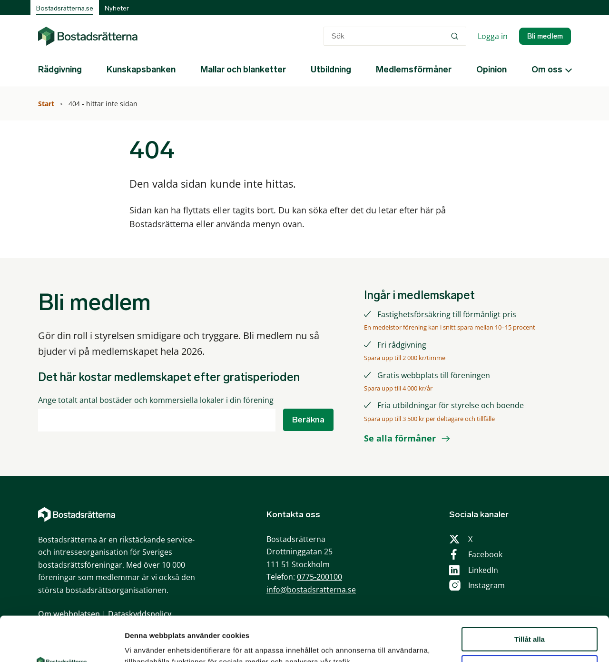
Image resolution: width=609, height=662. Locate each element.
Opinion (491, 69)
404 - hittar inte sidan (104, 103)
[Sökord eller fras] (395, 36)
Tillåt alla (529, 595)
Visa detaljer (146, 643)
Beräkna (308, 419)
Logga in (493, 36)
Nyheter (117, 8)
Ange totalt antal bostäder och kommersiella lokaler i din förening (156, 400)
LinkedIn (483, 570)
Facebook (485, 554)
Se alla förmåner (400, 438)
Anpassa (529, 623)
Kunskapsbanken (141, 69)
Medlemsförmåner (414, 69)
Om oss (546, 69)
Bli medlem (545, 36)
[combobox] (395, 36)
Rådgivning (60, 69)
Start (47, 103)
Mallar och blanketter (243, 69)
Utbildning (331, 69)
